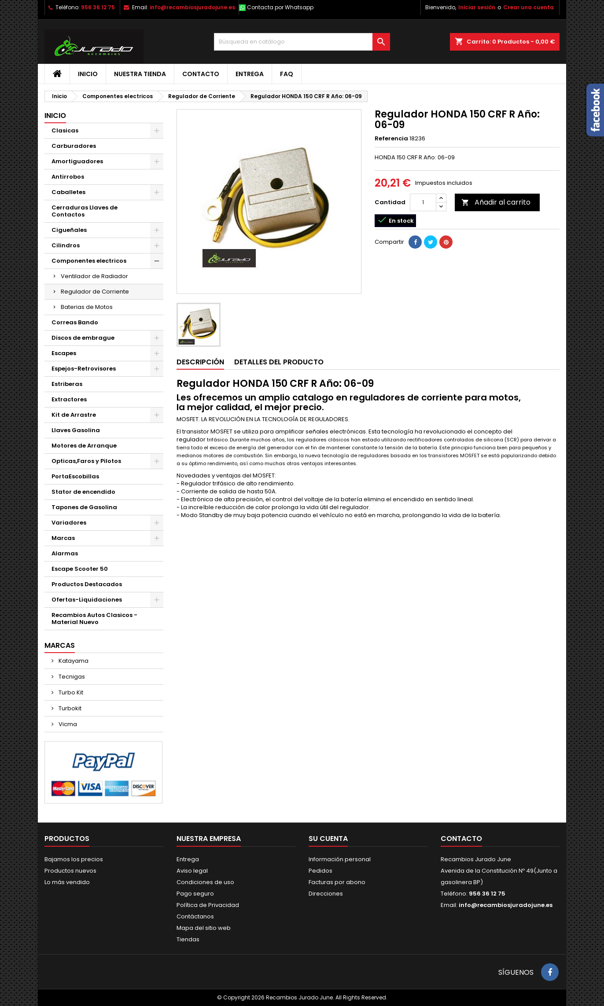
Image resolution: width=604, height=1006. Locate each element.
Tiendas (188, 939)
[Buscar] (302, 42)
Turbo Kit (70, 692)
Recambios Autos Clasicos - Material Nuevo (94, 618)
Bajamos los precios (73, 859)
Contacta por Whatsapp (280, 7)
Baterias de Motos (87, 307)
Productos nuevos (70, 870)
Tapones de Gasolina (84, 507)
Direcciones (326, 893)
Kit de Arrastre (74, 415)
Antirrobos (68, 177)
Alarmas (65, 553)
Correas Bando (75, 322)
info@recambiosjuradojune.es (192, 7)
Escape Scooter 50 (80, 569)
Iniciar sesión (476, 7)
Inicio (88, 74)
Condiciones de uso (205, 882)
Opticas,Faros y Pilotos (86, 461)
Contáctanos (195, 916)
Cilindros (66, 245)
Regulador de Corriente (95, 291)
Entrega (250, 74)
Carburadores (74, 146)
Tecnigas (71, 676)
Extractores (69, 399)
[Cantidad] (423, 202)
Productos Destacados (87, 584)
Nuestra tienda (140, 74)
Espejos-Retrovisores (84, 368)
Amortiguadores (77, 161)
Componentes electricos (89, 261)
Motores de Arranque (84, 445)
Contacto (200, 74)
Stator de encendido (83, 492)
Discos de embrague (83, 338)
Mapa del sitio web (204, 928)
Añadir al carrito (495, 202)
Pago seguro (195, 893)
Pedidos (320, 870)
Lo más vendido (67, 882)
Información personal (340, 859)
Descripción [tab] (200, 362)
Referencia (391, 139)
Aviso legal (192, 870)
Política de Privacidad (208, 905)
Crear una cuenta (528, 7)
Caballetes (68, 192)
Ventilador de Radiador (94, 276)
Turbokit (69, 708)
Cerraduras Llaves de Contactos (85, 211)
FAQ (286, 74)
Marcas (63, 538)
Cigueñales (69, 230)
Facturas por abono (337, 882)
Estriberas (67, 384)
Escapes (64, 353)
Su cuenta (328, 838)
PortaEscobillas (75, 476)
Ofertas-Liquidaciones (87, 599)
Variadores (69, 522)
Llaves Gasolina (76, 430)
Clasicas (65, 130)
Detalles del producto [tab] (279, 362)
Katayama (72, 661)
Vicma (67, 724)
